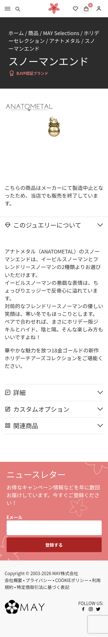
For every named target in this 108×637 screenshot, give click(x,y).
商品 (33, 33)
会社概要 (13, 580)
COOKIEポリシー (72, 580)
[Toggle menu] (7, 8)
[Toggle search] (18, 8)
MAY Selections (61, 33)
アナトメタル (64, 40)
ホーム (16, 33)
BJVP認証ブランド (28, 73)
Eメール (14, 517)
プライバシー (39, 580)
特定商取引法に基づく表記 (43, 587)
